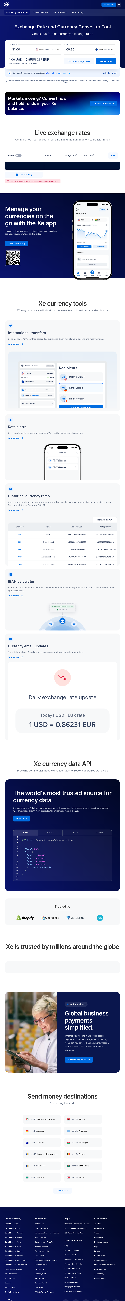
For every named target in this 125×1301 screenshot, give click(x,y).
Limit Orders (39, 1256)
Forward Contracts (42, 1251)
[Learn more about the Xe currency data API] (21, 818)
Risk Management (41, 1246)
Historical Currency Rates (74, 1259)
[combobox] (24, 166)
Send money (78, 12)
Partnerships (99, 1228)
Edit (113, 155)
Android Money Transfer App (76, 1228)
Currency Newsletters (73, 1273)
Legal (96, 1246)
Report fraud (10, 1287)
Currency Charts (71, 1255)
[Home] (7, 4)
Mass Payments (41, 1274)
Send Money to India (12, 1228)
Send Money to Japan (13, 1242)
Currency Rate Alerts (72, 1268)
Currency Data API (41, 1265)
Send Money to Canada (13, 1251)
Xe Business (39, 1224)
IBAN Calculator (70, 1278)
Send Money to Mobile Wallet (16, 1265)
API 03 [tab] (75, 832)
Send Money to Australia (14, 1256)
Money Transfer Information (104, 1265)
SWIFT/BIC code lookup (73, 1291)
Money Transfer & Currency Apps (77, 1224)
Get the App (108, 4)
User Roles (39, 1287)
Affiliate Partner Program (44, 1292)
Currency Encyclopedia (73, 1264)
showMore (62, 1191)
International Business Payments (47, 1233)
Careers (97, 1233)
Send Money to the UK (13, 1246)
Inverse (10, 155)
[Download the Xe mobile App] (16, 244)
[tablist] (62, 833)
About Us (97, 1224)
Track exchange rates (79, 61)
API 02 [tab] (50, 832)
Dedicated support (101, 1242)
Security (8, 1283)
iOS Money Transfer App (74, 1233)
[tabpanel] (62, 858)
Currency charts (40, 12)
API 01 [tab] (26, 832)
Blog (66, 1246)
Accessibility (99, 1274)
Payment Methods (41, 1278)
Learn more (16, 343)
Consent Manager (101, 1260)
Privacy (97, 1251)
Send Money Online (12, 1224)
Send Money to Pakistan (14, 1233)
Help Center (98, 1237)
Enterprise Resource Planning (46, 1260)
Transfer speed (11, 1274)
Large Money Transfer (13, 1269)
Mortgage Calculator (72, 1287)
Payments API (40, 1269)
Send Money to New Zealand (16, 1260)
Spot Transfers (40, 1237)
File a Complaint (100, 1269)
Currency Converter (72, 1250)
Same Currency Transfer (44, 1242)
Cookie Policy (99, 1256)
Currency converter (17, 12)
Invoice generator (71, 1282)
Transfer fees (10, 1278)
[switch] (18, 155)
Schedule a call (110, 73)
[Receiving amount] (17, 49)
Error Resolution (100, 1278)
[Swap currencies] (62, 49)
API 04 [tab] (99, 832)
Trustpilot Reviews (12, 1292)
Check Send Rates (42, 1228)
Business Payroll (41, 1283)
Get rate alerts (60, 12)
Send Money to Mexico (13, 1237)
